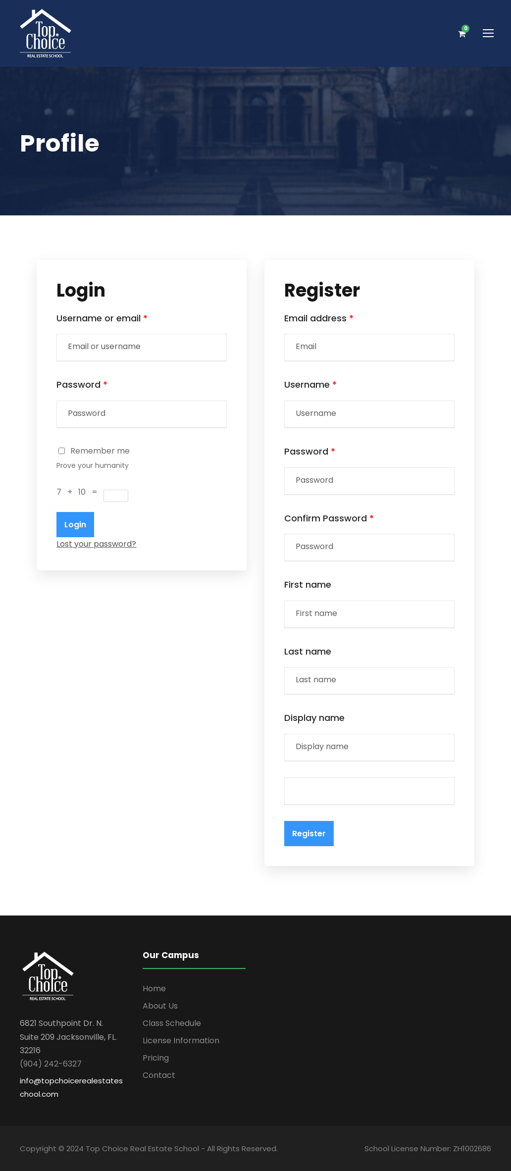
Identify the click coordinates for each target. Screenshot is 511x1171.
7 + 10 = (79, 492)
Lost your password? (96, 544)
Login (75, 524)
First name (307, 584)
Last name (307, 651)
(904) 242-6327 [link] (51, 1063)
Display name (314, 718)
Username (310, 384)
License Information (181, 1040)
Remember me (94, 451)
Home (154, 988)
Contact (159, 1075)
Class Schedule (172, 1023)
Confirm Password (329, 518)
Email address (319, 318)
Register (309, 833)
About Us (160, 1006)
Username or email (102, 318)
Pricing (156, 1058)
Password (81, 384)
